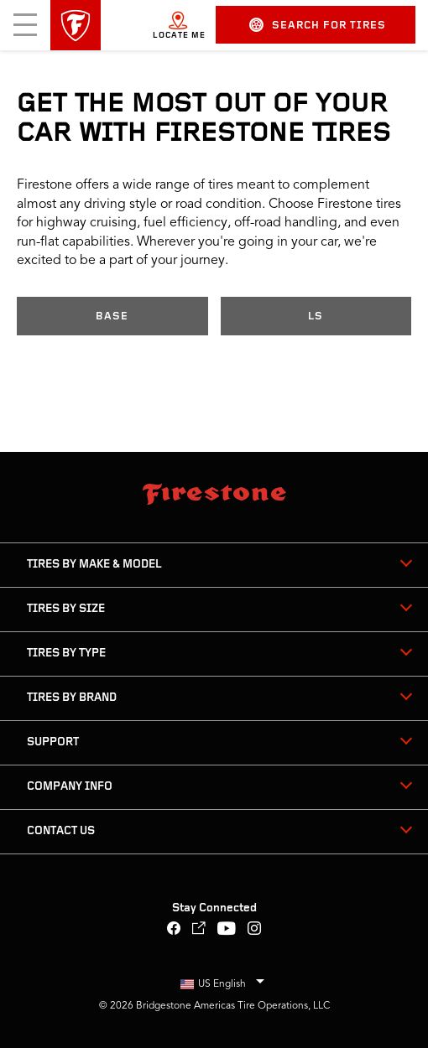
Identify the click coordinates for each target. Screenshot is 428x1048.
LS (315, 316)
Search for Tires (317, 25)
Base (112, 316)
